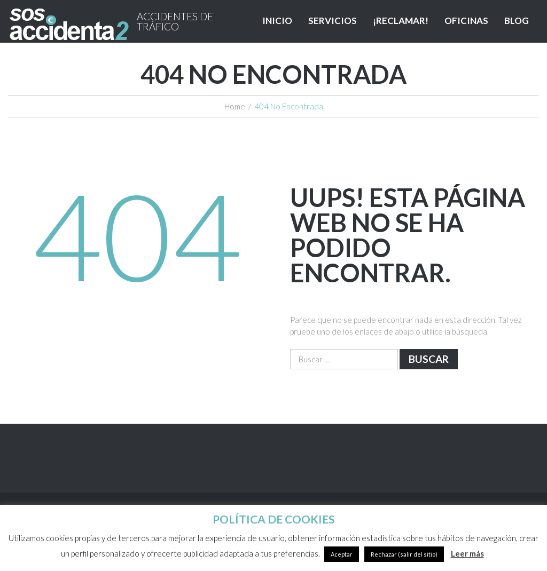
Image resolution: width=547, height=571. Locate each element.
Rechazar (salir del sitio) (404, 554)
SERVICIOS (332, 20)
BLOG (516, 20)
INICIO (277, 20)
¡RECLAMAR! (400, 20)
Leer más (467, 553)
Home (234, 106)
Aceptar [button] (342, 554)
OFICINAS (466, 20)
